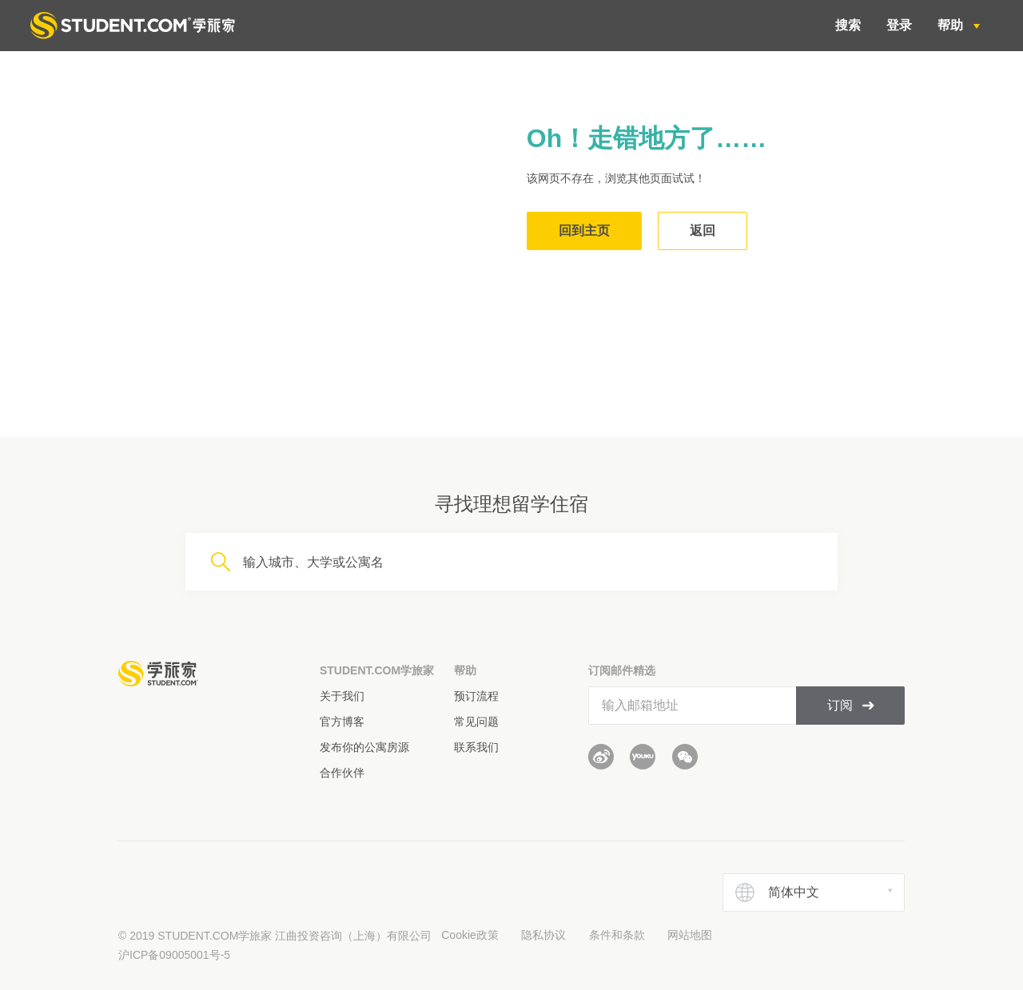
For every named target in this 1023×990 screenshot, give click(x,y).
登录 (899, 25)
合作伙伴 (342, 772)
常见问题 (476, 721)
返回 (702, 230)
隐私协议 (543, 934)
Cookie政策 (470, 934)
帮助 (951, 25)
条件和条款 (617, 934)
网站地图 (689, 934)
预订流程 (476, 696)
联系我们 (476, 747)
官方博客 (342, 721)
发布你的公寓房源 (364, 747)
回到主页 (584, 230)
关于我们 (342, 696)
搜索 (848, 25)
